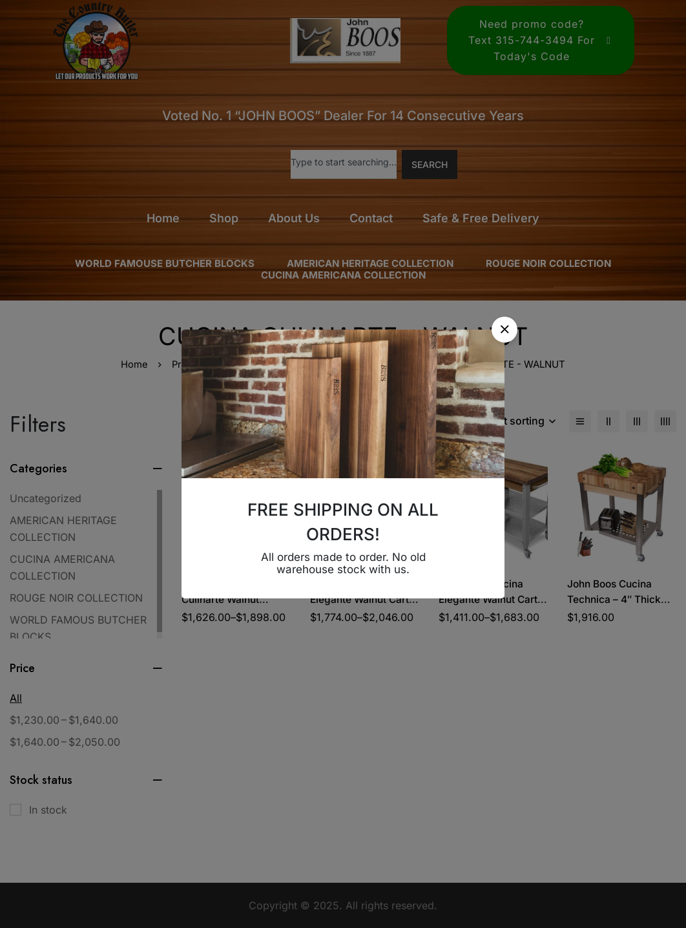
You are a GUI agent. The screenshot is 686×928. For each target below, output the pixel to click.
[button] (504, 330)
